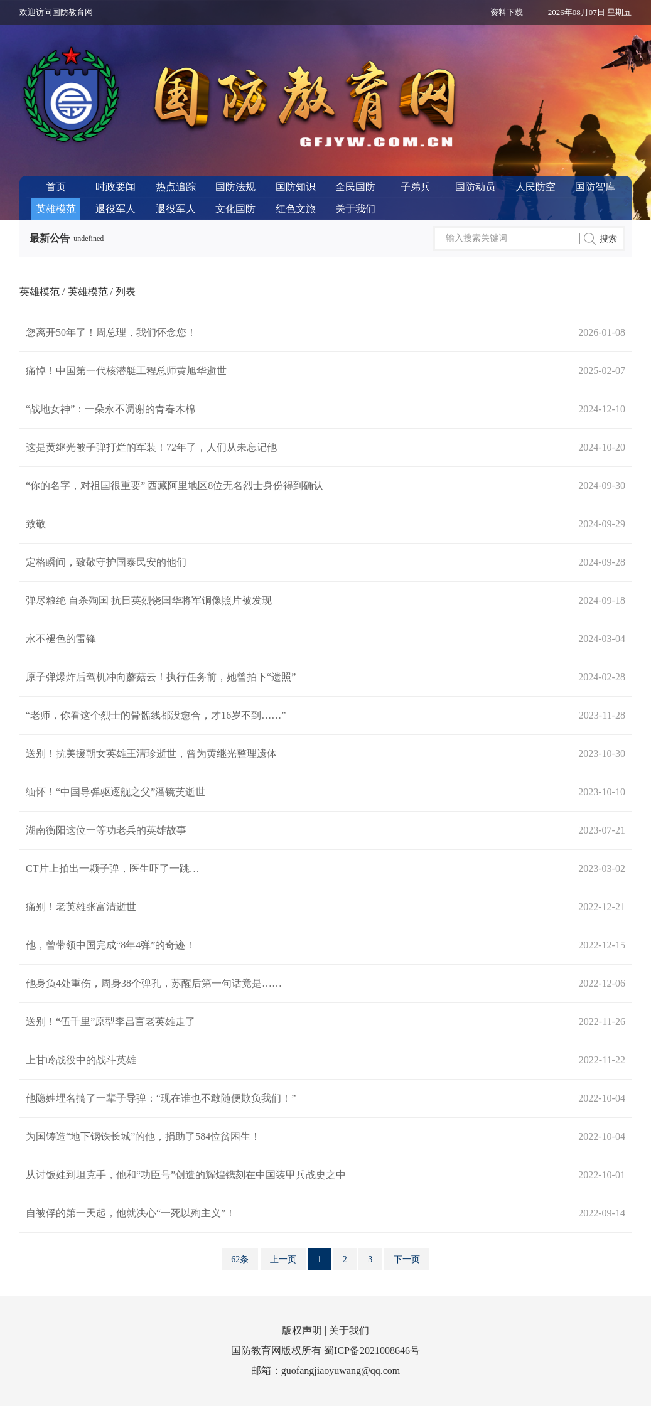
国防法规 (235, 186)
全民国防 (355, 186)
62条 (240, 1259)
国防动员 (475, 186)
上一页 (283, 1259)
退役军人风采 (115, 211)
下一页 (407, 1259)
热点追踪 (176, 186)
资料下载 (506, 12)
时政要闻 (115, 186)
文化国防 (235, 208)
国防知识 (296, 186)
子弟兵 (416, 186)
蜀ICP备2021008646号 (372, 1350)
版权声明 (302, 1330)
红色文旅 (296, 208)
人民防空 (535, 186)
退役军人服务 (176, 211)
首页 (56, 186)
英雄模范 (56, 208)
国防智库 (595, 186)
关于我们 (355, 208)
